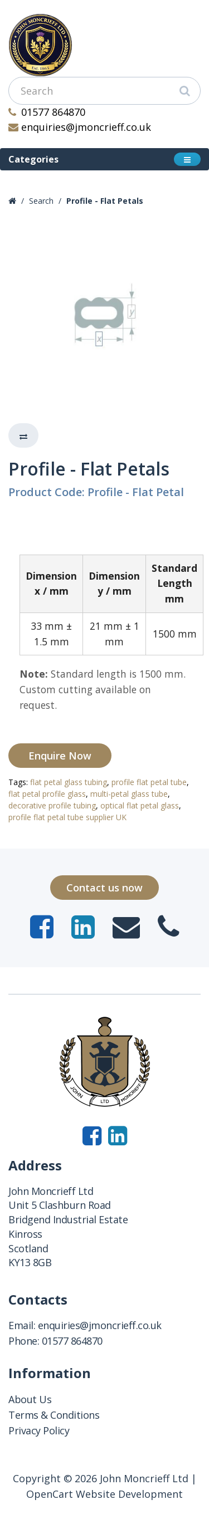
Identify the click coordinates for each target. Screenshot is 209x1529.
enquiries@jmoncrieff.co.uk (79, 127)
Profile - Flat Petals (104, 200)
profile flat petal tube (149, 782)
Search (41, 200)
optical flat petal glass (139, 805)
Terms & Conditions (53, 1415)
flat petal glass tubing (68, 782)
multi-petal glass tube (129, 793)
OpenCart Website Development (104, 1494)
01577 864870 (46, 112)
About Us (29, 1399)
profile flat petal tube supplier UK (67, 817)
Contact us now (104, 887)
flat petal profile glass (47, 793)
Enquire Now (59, 755)
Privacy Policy (38, 1430)
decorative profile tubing (52, 805)
